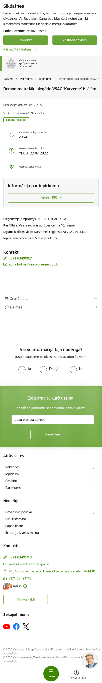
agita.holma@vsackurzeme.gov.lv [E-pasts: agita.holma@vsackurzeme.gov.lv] (33, 264)
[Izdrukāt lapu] (51, 298)
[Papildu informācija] (25, 586)
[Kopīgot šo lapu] (51, 307)
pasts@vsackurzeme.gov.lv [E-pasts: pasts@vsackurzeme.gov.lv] (29, 564)
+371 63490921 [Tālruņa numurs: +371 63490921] (21, 258)
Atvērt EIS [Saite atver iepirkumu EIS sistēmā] (49, 197)
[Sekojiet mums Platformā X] (25, 626)
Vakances (12, 467)
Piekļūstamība (15, 519)
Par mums (13, 488)
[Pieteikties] (52, 434)
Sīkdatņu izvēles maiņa (22, 533)
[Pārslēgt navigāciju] (51, 673)
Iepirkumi (12, 474)
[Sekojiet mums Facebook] (16, 626)
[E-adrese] (12, 586)
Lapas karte (14, 526)
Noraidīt (26, 40)
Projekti (11, 481)
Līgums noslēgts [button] (16, 119)
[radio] (24, 368)
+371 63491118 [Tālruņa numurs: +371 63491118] (20, 557)
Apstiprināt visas (74, 40)
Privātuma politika (18, 512)
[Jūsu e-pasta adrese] (53, 419)
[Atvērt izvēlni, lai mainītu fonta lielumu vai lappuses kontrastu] (76, 675)
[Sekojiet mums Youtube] (6, 626)
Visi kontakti (26, 599)
